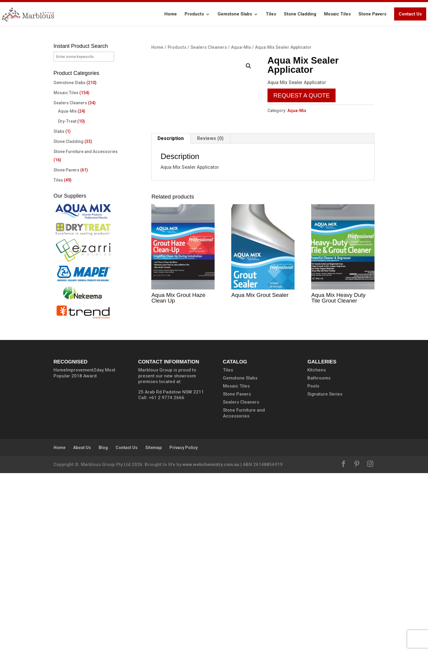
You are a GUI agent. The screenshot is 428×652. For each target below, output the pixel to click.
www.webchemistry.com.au (210, 643)
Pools (313, 565)
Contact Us (410, 14)
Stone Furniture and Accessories (86, 151)
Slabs (59, 131)
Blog (103, 626)
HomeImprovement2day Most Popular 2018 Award (84, 551)
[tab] (171, 324)
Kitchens (316, 549)
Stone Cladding (300, 14)
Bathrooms (319, 557)
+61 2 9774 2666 (166, 576)
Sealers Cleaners (209, 47)
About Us (82, 626)
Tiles (271, 14)
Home (170, 14)
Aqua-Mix (241, 47)
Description (171, 324)
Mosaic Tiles (337, 14)
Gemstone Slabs (235, 14)
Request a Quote (301, 95)
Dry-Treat (67, 121)
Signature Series (324, 573)
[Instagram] (370, 644)
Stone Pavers (372, 14)
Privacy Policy (183, 626)
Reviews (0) (210, 324)
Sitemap (153, 626)
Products (194, 14)
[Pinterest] (357, 644)
